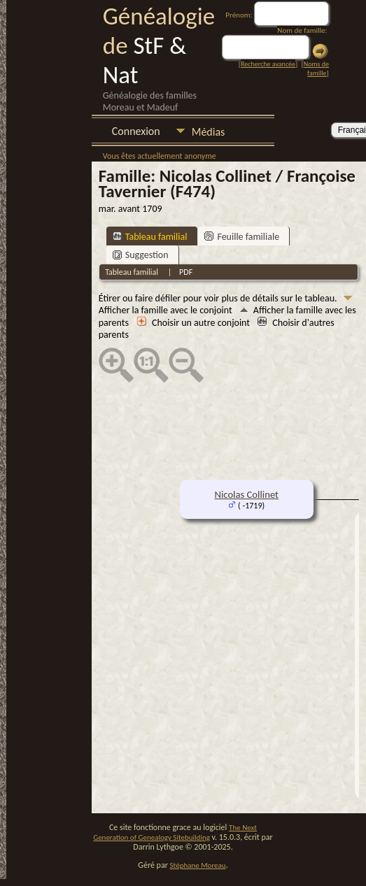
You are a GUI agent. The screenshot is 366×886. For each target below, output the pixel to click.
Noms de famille (316, 68)
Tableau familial (150, 237)
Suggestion (141, 255)
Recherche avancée (268, 64)
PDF (185, 272)
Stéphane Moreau (198, 865)
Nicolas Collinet (246, 494)
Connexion (136, 131)
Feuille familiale (241, 237)
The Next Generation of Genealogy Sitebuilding (175, 832)
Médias (208, 131)
